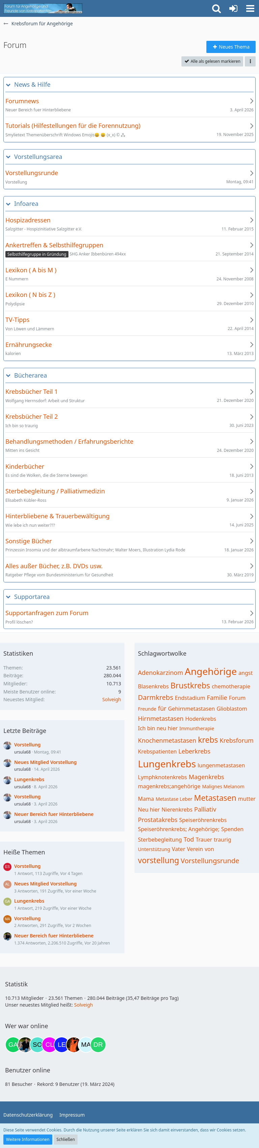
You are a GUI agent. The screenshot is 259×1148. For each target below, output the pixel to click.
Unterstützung (154, 849)
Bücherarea (30, 375)
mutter (247, 798)
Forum (237, 698)
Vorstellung (27, 744)
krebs (208, 739)
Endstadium (190, 698)
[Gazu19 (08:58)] (13, 1045)
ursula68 (22, 752)
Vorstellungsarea (38, 157)
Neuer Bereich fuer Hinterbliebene (54, 814)
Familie (217, 697)
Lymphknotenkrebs (162, 777)
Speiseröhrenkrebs (203, 820)
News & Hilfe (32, 84)
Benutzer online (27, 1070)
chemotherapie (231, 686)
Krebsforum (237, 740)
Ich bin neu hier (158, 728)
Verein (195, 849)
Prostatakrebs (157, 820)
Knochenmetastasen (167, 740)
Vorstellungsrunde (210, 860)
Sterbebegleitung (160, 839)
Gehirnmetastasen (191, 708)
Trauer (204, 839)
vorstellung (158, 860)
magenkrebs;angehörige (169, 786)
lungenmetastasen (221, 765)
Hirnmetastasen (160, 718)
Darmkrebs (155, 697)
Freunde (147, 709)
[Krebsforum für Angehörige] (43, 8)
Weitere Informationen (28, 1139)
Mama (146, 798)
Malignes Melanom (223, 786)
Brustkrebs (190, 685)
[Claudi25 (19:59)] (49, 1045)
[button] (250, 8)
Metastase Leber (173, 799)
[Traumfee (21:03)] (74, 1045)
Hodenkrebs (200, 718)
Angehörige (211, 671)
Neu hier (149, 809)
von (209, 849)
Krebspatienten (157, 751)
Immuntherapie (196, 728)
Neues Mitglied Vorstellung (45, 762)
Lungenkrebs (29, 779)
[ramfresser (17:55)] (25, 1045)
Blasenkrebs (153, 686)
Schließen (66, 1139)
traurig (222, 839)
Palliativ (205, 809)
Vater (178, 849)
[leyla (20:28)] (62, 1045)
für (162, 708)
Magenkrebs (206, 777)
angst (245, 673)
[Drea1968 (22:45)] (98, 1045)
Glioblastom (232, 708)
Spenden (232, 829)
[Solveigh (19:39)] (37, 1045)
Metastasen (215, 797)
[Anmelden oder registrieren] (233, 8)
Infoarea (26, 204)
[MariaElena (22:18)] (86, 1045)
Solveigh (111, 699)
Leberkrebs (194, 751)
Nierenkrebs (177, 809)
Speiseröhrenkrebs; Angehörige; (179, 829)
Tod (188, 839)
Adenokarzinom (160, 672)
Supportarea (32, 597)
